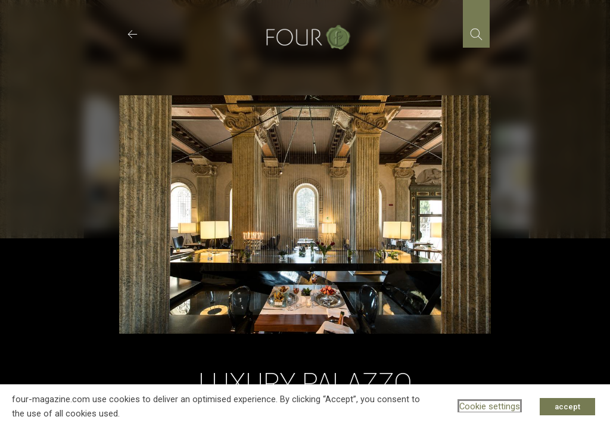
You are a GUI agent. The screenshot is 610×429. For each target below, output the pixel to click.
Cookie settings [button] (489, 406)
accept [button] (567, 406)
